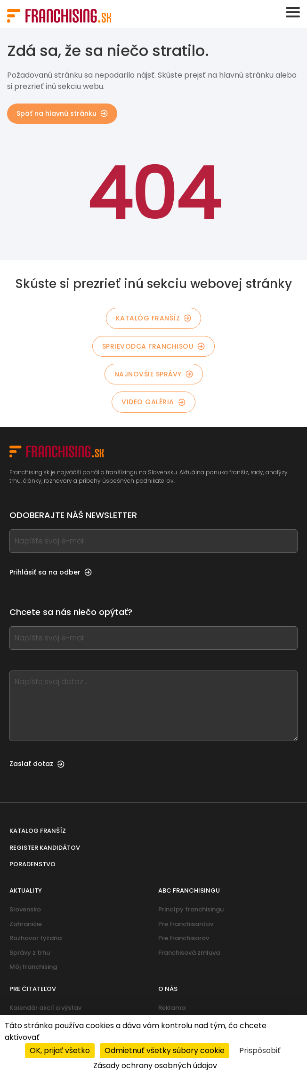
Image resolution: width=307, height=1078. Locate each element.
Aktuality (25, 890)
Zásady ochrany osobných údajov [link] (155, 1065)
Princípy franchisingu (191, 909)
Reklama (172, 1007)
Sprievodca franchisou (153, 346)
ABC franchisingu (189, 890)
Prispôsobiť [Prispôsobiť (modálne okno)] (260, 1050)
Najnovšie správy (153, 374)
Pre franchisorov (183, 938)
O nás (168, 988)
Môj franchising (33, 966)
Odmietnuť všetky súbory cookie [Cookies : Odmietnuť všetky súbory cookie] (165, 1050)
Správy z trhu (29, 952)
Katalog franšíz (37, 830)
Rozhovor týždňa (35, 938)
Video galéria (153, 402)
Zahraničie (25, 923)
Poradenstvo (32, 864)
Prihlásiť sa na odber (50, 572)
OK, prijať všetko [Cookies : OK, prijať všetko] (60, 1050)
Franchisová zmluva (189, 952)
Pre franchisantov (185, 923)
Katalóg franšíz (154, 318)
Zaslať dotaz (37, 763)
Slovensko (25, 909)
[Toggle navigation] (293, 12)
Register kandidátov (44, 847)
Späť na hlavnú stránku (62, 113)
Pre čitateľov (32, 988)
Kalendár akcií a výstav (45, 1007)
